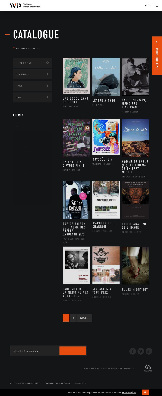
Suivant (84, 318)
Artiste (23, 146)
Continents (22, 211)
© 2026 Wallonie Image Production (25, 383)
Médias (19, 241)
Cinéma (23, 152)
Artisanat (25, 141)
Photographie (27, 189)
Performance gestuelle (32, 183)
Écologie (21, 221)
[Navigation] (149, 5)
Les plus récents (137, 44)
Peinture (24, 178)
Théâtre (24, 199)
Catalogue (36, 34)
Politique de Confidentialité (57, 383)
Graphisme (25, 157)
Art (18, 126)
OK (145, 392)
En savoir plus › (129, 392)
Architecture (27, 136)
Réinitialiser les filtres (26, 48)
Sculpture (25, 194)
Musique (24, 168)
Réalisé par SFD (80, 383)
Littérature (26, 162)
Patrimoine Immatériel (32, 173)
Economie (21, 231)
